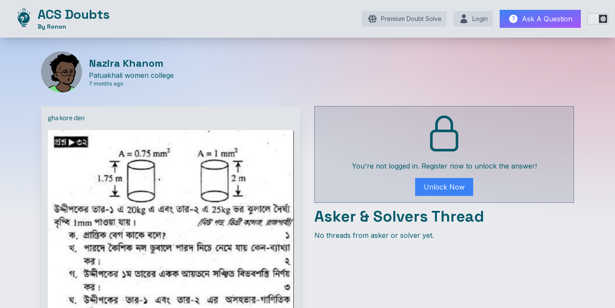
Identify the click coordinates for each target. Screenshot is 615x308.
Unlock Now (444, 187)
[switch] (598, 19)
